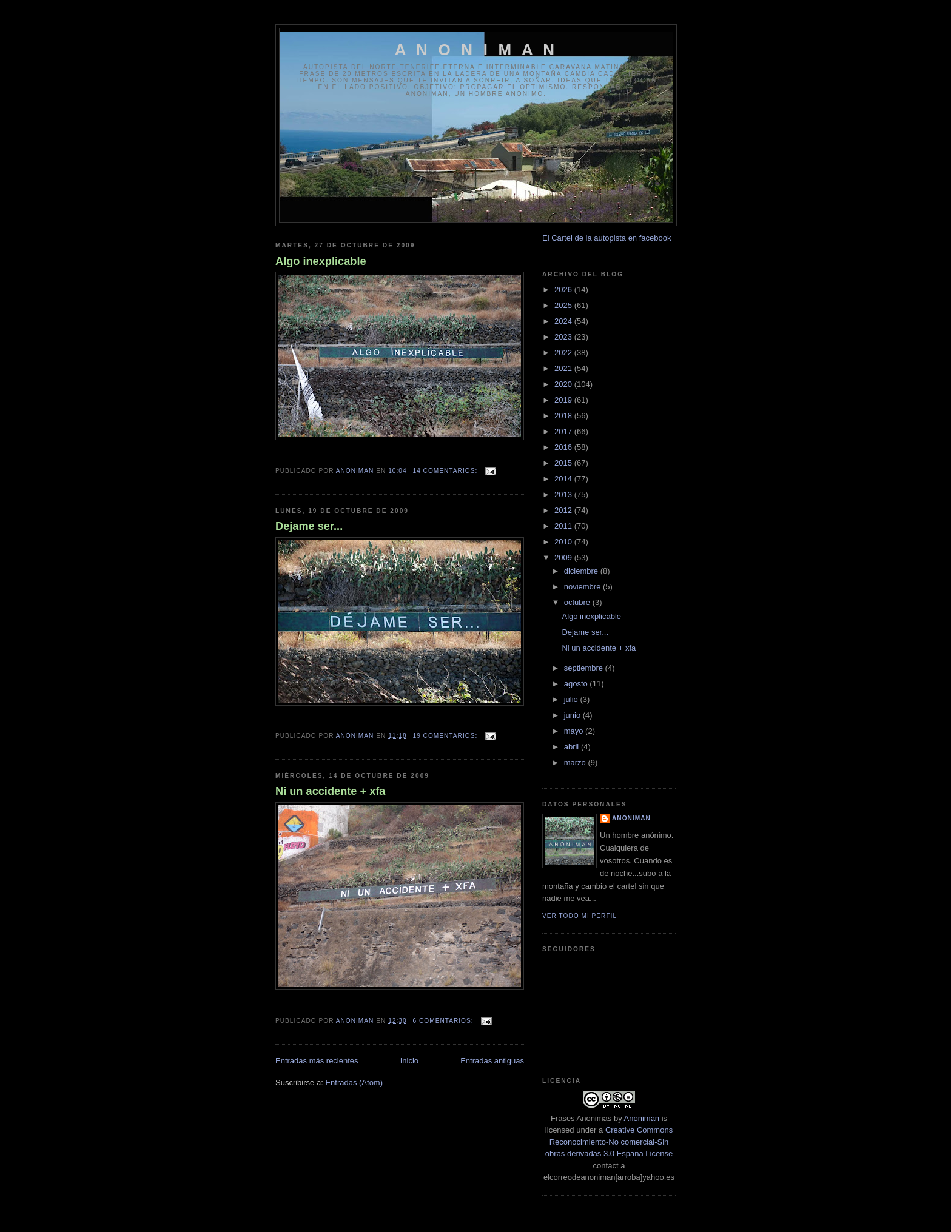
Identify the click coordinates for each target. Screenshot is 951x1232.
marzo (576, 762)
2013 (564, 494)
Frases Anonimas (581, 1118)
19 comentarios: (446, 735)
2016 (564, 447)
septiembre (584, 667)
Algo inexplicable (320, 261)
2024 (564, 321)
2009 (564, 557)
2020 (564, 384)
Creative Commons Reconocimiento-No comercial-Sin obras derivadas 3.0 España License (609, 1141)
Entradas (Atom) (354, 1082)
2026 (564, 289)
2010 (564, 541)
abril (572, 746)
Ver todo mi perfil (579, 915)
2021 (564, 368)
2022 (564, 352)
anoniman (631, 818)
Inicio (409, 1060)
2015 (564, 462)
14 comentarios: (446, 470)
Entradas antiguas (492, 1060)
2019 (564, 399)
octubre (578, 602)
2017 (564, 431)
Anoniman (642, 1118)
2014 (564, 478)
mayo (574, 730)
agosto (577, 683)
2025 (564, 305)
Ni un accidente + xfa (330, 791)
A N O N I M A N (476, 50)
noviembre (583, 586)
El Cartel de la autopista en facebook (606, 238)
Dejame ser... (309, 526)
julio (572, 699)
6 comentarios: (444, 1020)
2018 (564, 415)
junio (573, 715)
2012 (564, 510)
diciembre (582, 570)
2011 (564, 526)
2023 (564, 336)
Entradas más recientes (316, 1060)
